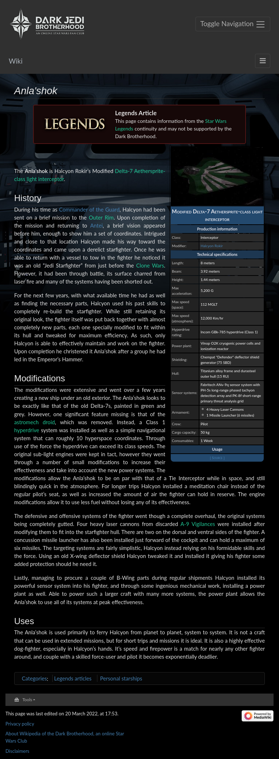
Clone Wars (150, 265)
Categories (34, 678)
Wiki (16, 61)
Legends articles (73, 678)
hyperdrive (26, 430)
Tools (27, 699)
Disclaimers (17, 751)
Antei (96, 225)
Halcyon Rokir (212, 246)
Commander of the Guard (89, 209)
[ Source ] (217, 457)
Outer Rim (101, 217)
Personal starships (121, 678)
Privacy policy (19, 724)
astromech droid (34, 422)
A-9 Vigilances (198, 524)
